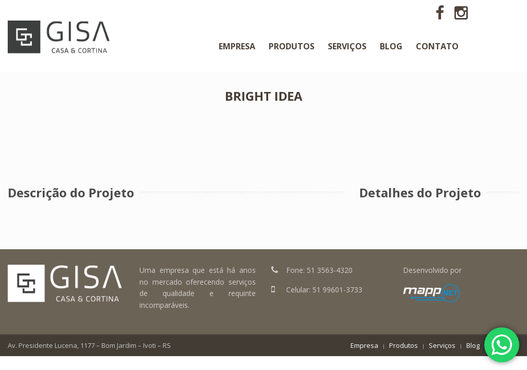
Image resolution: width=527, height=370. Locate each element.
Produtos (403, 345)
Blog (473, 345)
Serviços (442, 345)
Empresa (364, 345)
